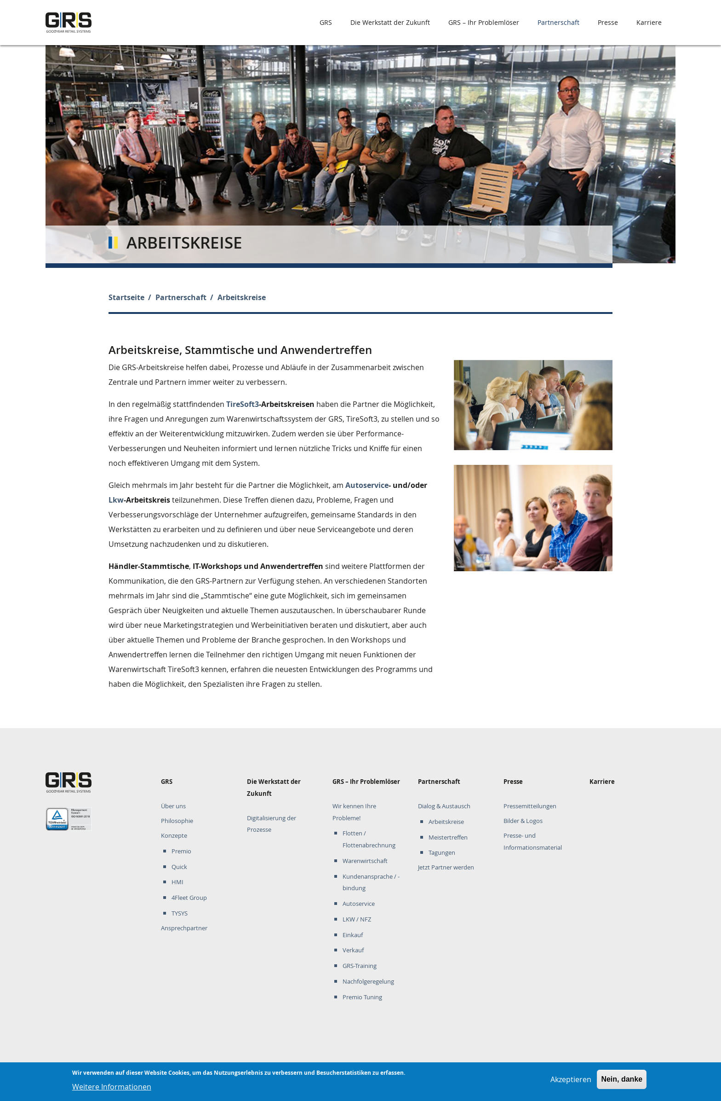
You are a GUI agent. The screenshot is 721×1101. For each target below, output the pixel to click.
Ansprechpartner (184, 928)
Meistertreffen (448, 837)
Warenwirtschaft (365, 861)
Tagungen (442, 853)
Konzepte (174, 836)
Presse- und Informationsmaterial (533, 842)
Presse (608, 22)
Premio (181, 851)
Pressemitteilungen (530, 806)
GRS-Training (360, 966)
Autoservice (367, 485)
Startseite (126, 297)
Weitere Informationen (111, 1089)
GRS (326, 22)
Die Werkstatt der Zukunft (390, 22)
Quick (179, 867)
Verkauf (353, 950)
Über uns (173, 806)
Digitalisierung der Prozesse (271, 824)
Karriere (649, 22)
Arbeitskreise (446, 822)
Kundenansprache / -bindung (371, 882)
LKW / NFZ (357, 919)
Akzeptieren (570, 1082)
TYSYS (180, 913)
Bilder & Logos (523, 821)
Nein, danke (621, 1082)
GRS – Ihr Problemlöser (483, 22)
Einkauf (353, 935)
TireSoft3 (242, 404)
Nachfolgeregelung (368, 981)
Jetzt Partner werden (446, 867)
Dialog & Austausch (444, 806)
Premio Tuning (362, 997)
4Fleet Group (189, 898)
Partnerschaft (558, 22)
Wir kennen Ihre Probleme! (354, 812)
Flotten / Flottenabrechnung (369, 839)
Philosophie (177, 821)
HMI (177, 882)
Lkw (116, 500)
